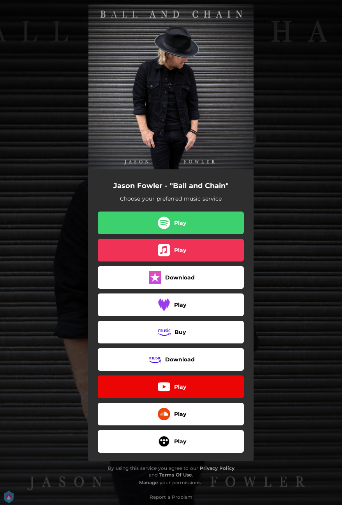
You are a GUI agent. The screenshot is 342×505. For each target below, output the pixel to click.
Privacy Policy (217, 468)
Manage (148, 482)
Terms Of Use (175, 475)
